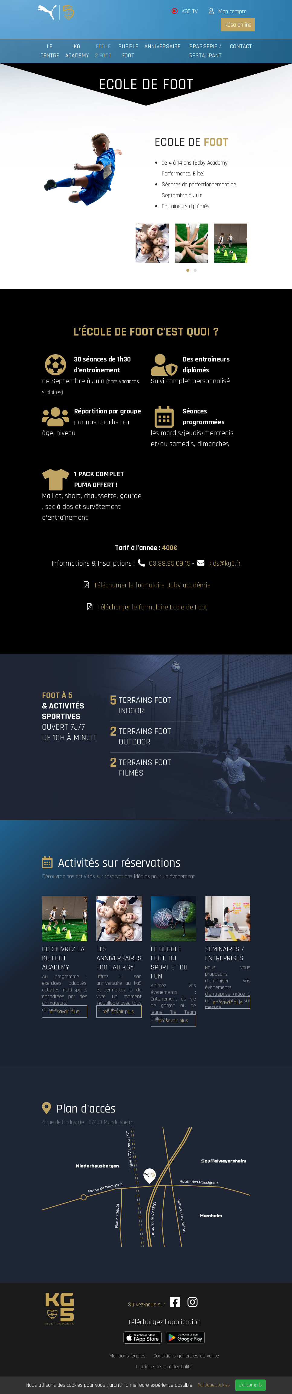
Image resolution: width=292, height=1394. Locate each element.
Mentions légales (127, 1352)
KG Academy (77, 51)
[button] (187, 270)
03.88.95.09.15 (169, 563)
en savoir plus (64, 1011)
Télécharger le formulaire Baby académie (152, 585)
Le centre (49, 51)
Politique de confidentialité (164, 1363)
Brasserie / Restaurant (205, 51)
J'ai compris (250, 1385)
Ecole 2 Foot (103, 51)
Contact (241, 46)
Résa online (238, 25)
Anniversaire (162, 46)
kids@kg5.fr (225, 563)
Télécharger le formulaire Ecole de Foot (152, 607)
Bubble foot (128, 51)
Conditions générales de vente (186, 1352)
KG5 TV (185, 11)
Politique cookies (214, 1385)
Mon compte (228, 11)
